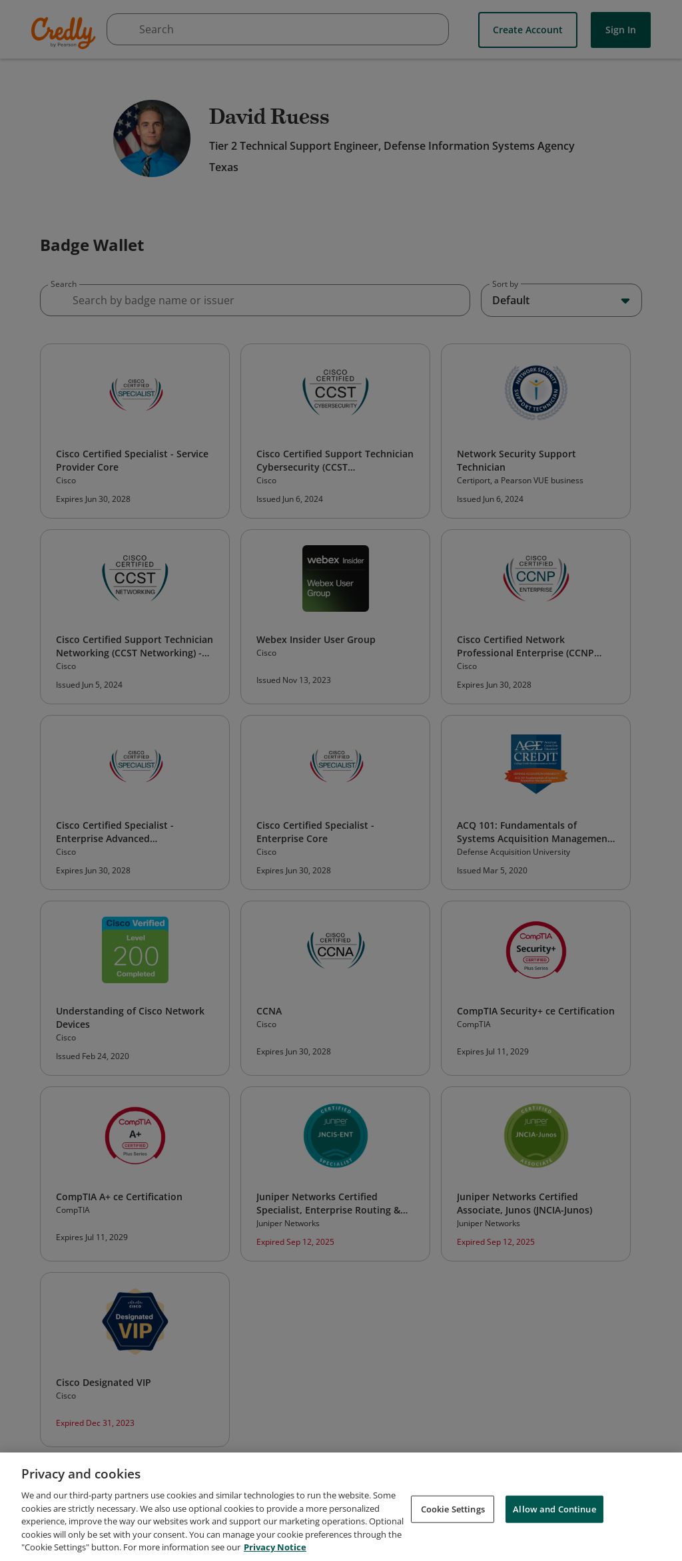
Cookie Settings (453, 1511)
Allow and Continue (554, 1511)
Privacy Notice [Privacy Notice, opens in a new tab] (275, 1550)
